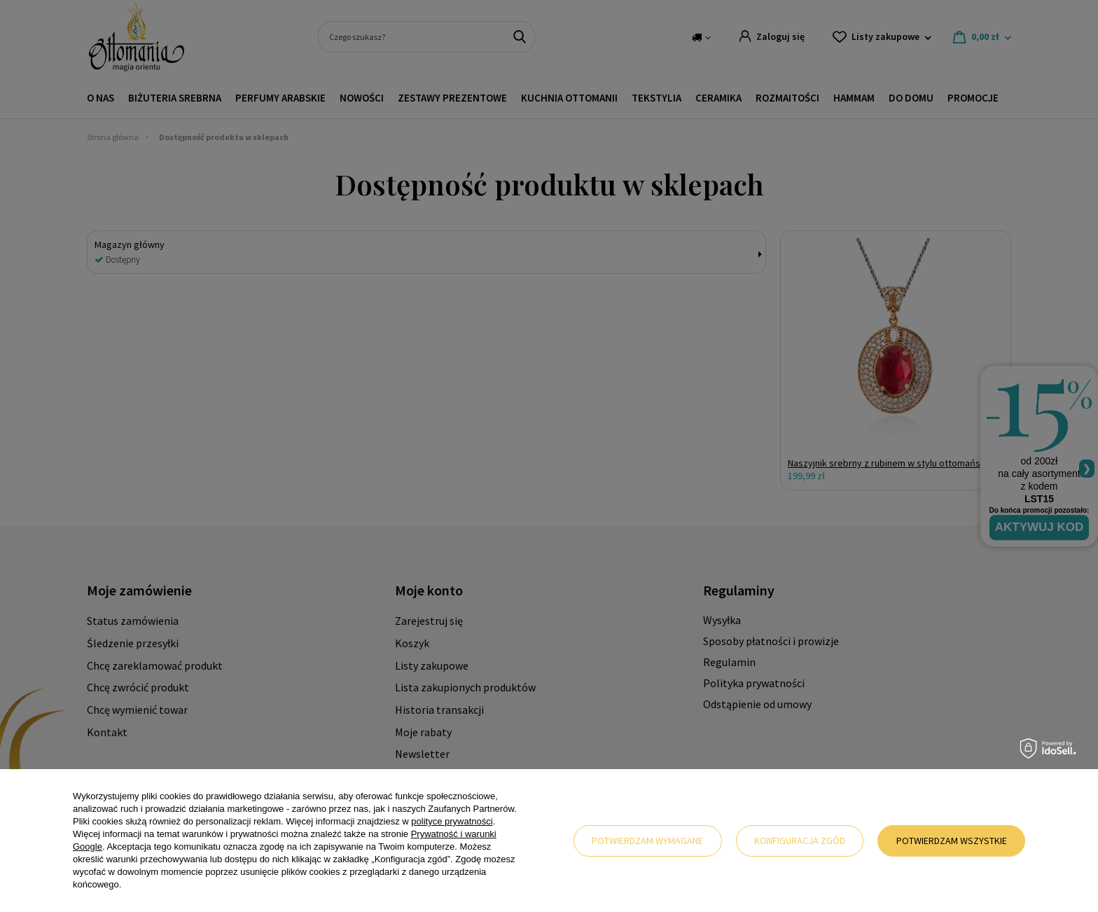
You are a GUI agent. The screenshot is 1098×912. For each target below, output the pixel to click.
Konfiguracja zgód (799, 840)
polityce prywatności (451, 821)
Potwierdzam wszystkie (951, 840)
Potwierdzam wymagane (647, 840)
